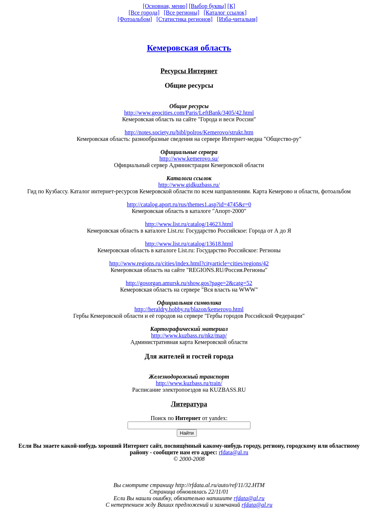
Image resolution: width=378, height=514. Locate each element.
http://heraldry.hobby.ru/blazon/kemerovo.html (189, 309)
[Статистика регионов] (184, 19)
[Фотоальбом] (135, 19)
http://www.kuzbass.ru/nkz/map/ (189, 335)
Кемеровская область (189, 47)
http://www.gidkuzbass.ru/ (189, 185)
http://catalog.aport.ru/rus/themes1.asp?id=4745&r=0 (189, 204)
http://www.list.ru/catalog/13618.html (189, 244)
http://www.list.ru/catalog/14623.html (189, 224)
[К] (231, 6)
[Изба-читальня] (237, 19)
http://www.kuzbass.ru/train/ (189, 383)
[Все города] (144, 12)
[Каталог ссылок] (225, 12)
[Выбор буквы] (207, 6)
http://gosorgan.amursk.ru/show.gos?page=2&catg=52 (189, 283)
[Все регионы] (181, 12)
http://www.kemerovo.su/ (189, 158)
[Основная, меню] (165, 6)
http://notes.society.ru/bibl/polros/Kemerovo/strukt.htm (189, 132)
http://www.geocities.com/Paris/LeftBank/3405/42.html (189, 113)
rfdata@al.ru (233, 452)
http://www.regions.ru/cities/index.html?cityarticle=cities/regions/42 (189, 263)
